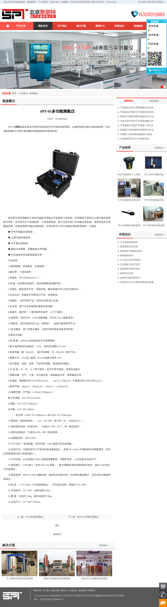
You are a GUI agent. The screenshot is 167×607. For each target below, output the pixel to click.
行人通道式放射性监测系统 (19, 578)
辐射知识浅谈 (126, 273)
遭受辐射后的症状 (129, 246)
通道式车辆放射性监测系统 (57, 578)
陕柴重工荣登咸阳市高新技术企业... (137, 130)
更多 (57, 525)
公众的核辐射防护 (129, 242)
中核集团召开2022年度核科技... (135, 139)
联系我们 (160, 2)
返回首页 (57, 534)
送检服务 (138, 26)
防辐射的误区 (126, 255)
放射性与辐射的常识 (130, 278)
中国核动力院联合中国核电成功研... (137, 112)
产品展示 (23, 93)
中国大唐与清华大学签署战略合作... (137, 121)
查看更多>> (104, 545)
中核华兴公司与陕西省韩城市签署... (137, 282)
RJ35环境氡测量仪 (35, 517)
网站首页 (43, 26)
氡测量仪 (33, 93)
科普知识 (119, 26)
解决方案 (81, 26)
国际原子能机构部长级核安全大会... (137, 116)
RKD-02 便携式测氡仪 (88, 517)
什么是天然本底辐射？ (131, 260)
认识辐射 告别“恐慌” (130, 264)
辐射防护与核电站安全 (131, 251)
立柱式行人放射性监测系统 (94, 578)
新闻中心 (100, 26)
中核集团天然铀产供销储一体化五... (137, 125)
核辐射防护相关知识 (130, 269)
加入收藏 (142, 2)
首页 (14, 93)
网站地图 (151, 2)
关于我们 (62, 26)
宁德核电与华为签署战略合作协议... (137, 107)
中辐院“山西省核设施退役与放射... (137, 134)
